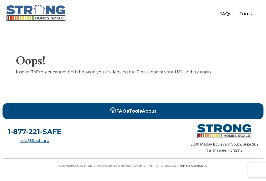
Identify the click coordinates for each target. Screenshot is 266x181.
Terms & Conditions (193, 165)
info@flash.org (34, 140)
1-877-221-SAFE (34, 131)
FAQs (225, 14)
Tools (245, 14)
